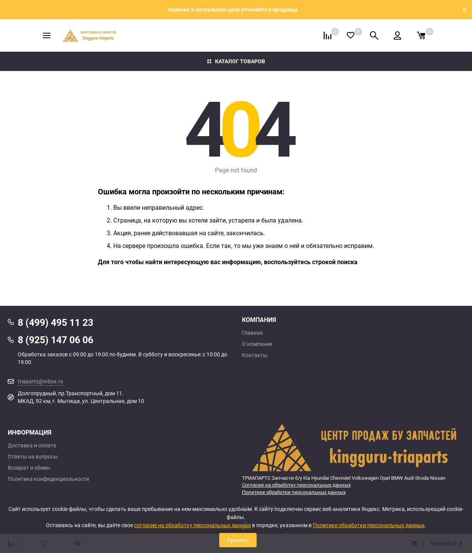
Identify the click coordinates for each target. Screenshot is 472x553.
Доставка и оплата (32, 445)
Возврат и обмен (29, 467)
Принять (238, 540)
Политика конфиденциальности (48, 479)
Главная (252, 333)
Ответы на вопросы (33, 456)
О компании (257, 344)
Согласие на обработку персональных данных (296, 484)
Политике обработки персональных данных (294, 492)
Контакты (254, 355)
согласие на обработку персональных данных (192, 525)
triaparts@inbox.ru (40, 381)
